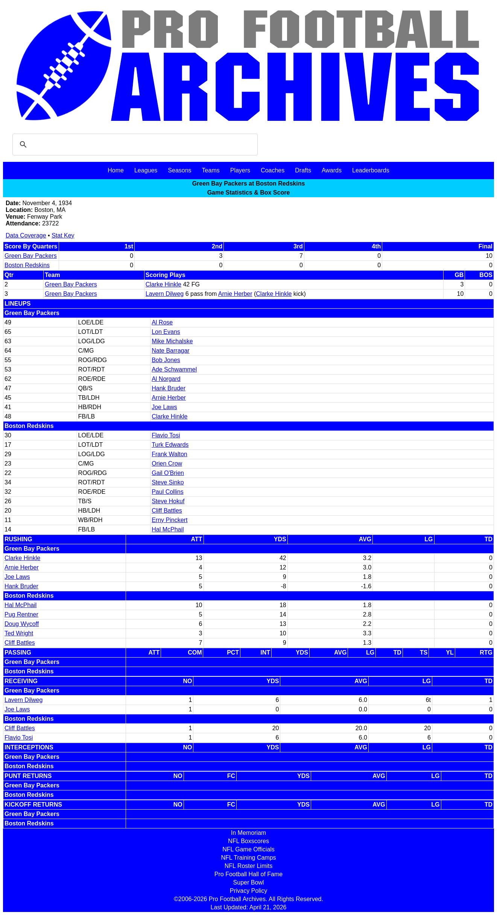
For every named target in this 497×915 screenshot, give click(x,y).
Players (240, 170)
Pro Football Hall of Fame (248, 874)
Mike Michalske (172, 341)
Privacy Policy (248, 891)
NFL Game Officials (248, 849)
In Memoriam (248, 833)
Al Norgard (166, 379)
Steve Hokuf (168, 501)
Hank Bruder (168, 388)
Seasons (179, 170)
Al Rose (162, 322)
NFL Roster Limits (248, 866)
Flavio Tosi (166, 435)
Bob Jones (166, 360)
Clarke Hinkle (163, 284)
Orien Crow (167, 463)
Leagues (145, 170)
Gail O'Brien (168, 473)
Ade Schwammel (174, 369)
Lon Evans (166, 332)
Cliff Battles (167, 510)
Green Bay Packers (31, 256)
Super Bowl (248, 882)
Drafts (303, 170)
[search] (134, 144)
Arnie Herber (235, 294)
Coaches (272, 170)
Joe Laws (164, 407)
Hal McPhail (168, 529)
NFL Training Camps (248, 857)
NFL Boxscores (248, 841)
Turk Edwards (170, 445)
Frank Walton (169, 454)
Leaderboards (370, 170)
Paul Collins (167, 492)
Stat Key (63, 235)
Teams (211, 170)
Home (116, 170)
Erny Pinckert (169, 520)
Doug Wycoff (22, 624)
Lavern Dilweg (165, 294)
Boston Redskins (27, 265)
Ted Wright (19, 633)
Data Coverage (26, 235)
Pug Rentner (21, 614)
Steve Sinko (168, 482)
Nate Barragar (171, 350)
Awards (332, 170)
